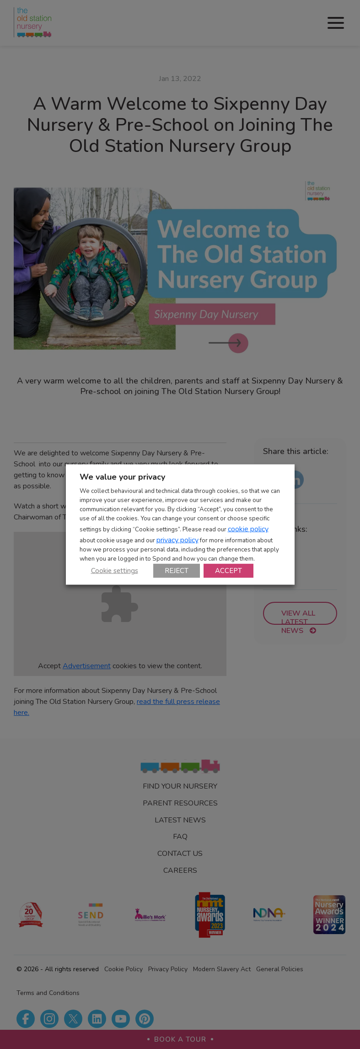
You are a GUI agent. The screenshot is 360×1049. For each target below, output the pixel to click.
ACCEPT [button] (228, 570)
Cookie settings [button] (114, 570)
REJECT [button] (176, 570)
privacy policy (177, 540)
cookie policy (248, 529)
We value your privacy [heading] (122, 476)
